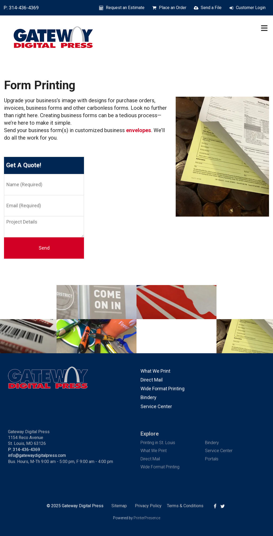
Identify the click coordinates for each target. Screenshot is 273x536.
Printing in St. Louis (157, 442)
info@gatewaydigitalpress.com (37, 455)
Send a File (211, 7)
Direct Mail (151, 380)
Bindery (148, 397)
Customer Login (251, 7)
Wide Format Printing (162, 388)
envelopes (138, 130)
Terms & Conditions (185, 505)
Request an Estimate (125, 7)
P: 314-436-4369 (21, 7)
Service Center (156, 406)
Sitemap (119, 505)
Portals (211, 458)
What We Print (155, 371)
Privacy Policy (148, 505)
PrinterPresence (147, 518)
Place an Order (172, 7)
